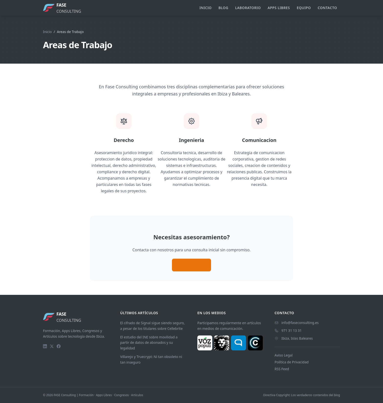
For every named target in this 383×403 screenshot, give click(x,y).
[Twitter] (52, 346)
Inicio (206, 7)
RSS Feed (282, 369)
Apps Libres (279, 7)
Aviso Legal (284, 355)
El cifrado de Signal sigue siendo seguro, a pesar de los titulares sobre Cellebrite (152, 326)
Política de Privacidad (292, 362)
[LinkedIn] (45, 346)
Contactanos (191, 265)
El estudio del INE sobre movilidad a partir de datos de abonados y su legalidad (149, 343)
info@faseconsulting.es (300, 322)
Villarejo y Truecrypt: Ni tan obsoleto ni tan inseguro (151, 359)
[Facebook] (59, 346)
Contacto (327, 7)
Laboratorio (248, 7)
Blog (223, 7)
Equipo (304, 7)
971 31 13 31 (291, 330)
